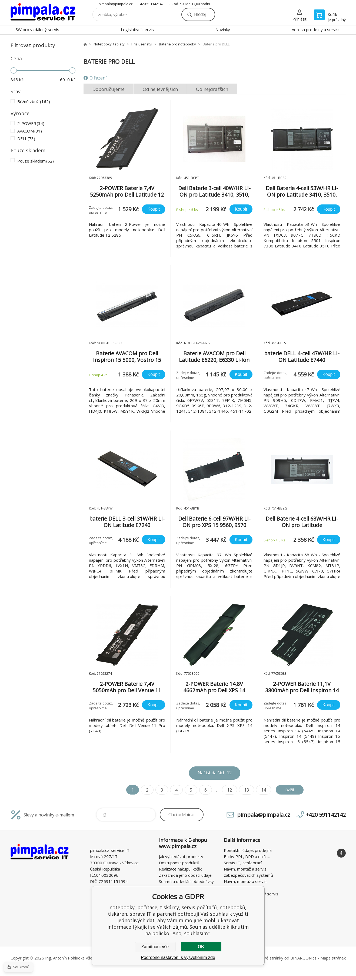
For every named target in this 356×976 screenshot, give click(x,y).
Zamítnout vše (155, 946)
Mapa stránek (333, 958)
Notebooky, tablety (109, 44)
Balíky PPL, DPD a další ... (247, 856)
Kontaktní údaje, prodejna (248, 850)
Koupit (153, 209)
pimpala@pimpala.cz (116, 3)
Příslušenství (141, 44)
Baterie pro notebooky (177, 44)
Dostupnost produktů (179, 862)
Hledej (199, 14)
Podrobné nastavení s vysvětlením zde (178, 957)
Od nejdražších (212, 89)
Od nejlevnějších (160, 89)
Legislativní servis (137, 29)
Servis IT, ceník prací (243, 862)
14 (261, 790)
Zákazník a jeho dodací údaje (185, 875)
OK (201, 946)
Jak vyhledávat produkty (181, 856)
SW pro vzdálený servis (37, 29)
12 (227, 790)
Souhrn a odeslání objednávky (186, 881)
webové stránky (268, 958)
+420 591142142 (151, 3)
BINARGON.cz (303, 958)
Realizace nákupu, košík (180, 869)
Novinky (222, 29)
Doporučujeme (108, 89)
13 (244, 790)
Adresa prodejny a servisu (316, 29)
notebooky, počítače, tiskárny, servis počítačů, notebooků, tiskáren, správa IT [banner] (43, 12)
